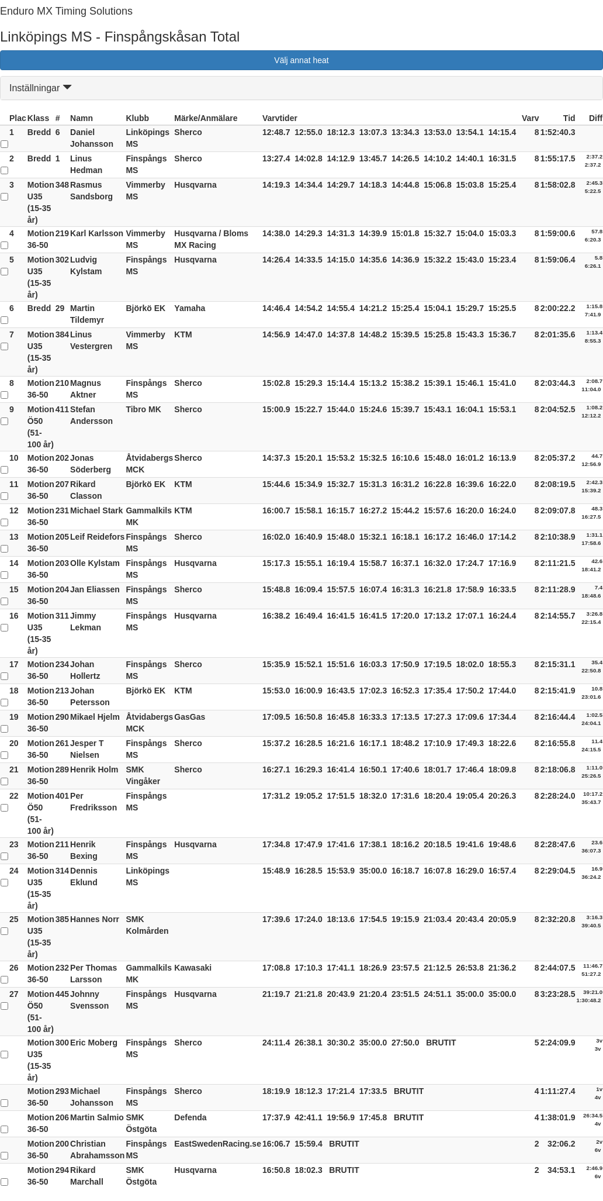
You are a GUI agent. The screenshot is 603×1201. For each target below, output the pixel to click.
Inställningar (40, 88)
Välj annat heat (301, 60)
